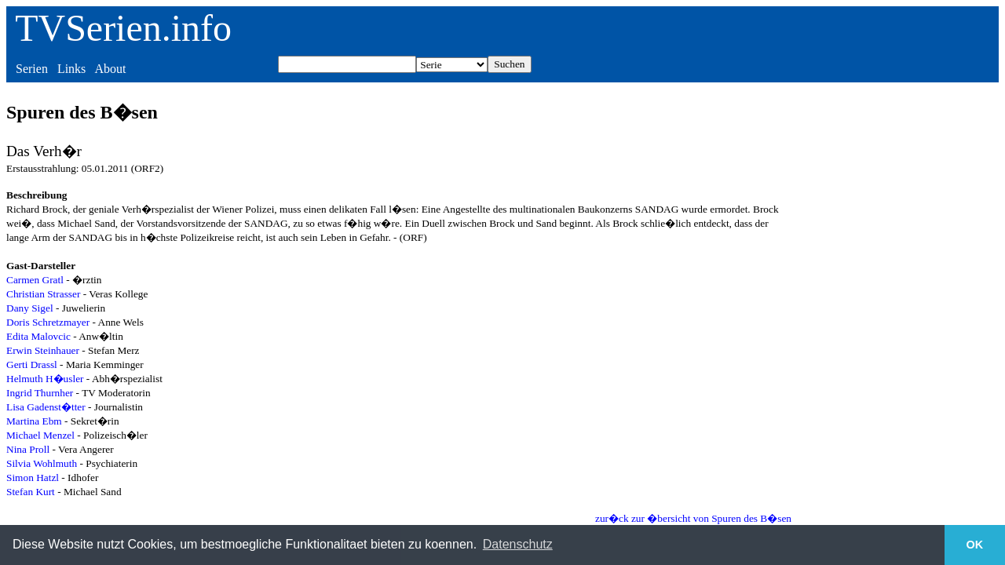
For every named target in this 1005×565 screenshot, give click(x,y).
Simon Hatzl (32, 477)
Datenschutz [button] (518, 544)
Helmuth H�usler (45, 379)
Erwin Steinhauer (42, 350)
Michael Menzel (40, 435)
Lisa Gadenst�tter (46, 407)
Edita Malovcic (38, 336)
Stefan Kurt (30, 492)
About (110, 68)
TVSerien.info (123, 28)
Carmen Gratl (35, 280)
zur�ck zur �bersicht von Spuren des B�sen (693, 518)
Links (71, 68)
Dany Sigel (29, 308)
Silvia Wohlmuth (41, 463)
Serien (32, 68)
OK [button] (975, 544)
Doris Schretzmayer (48, 322)
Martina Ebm (34, 421)
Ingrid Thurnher (39, 393)
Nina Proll (27, 449)
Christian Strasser (43, 294)
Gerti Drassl (31, 364)
